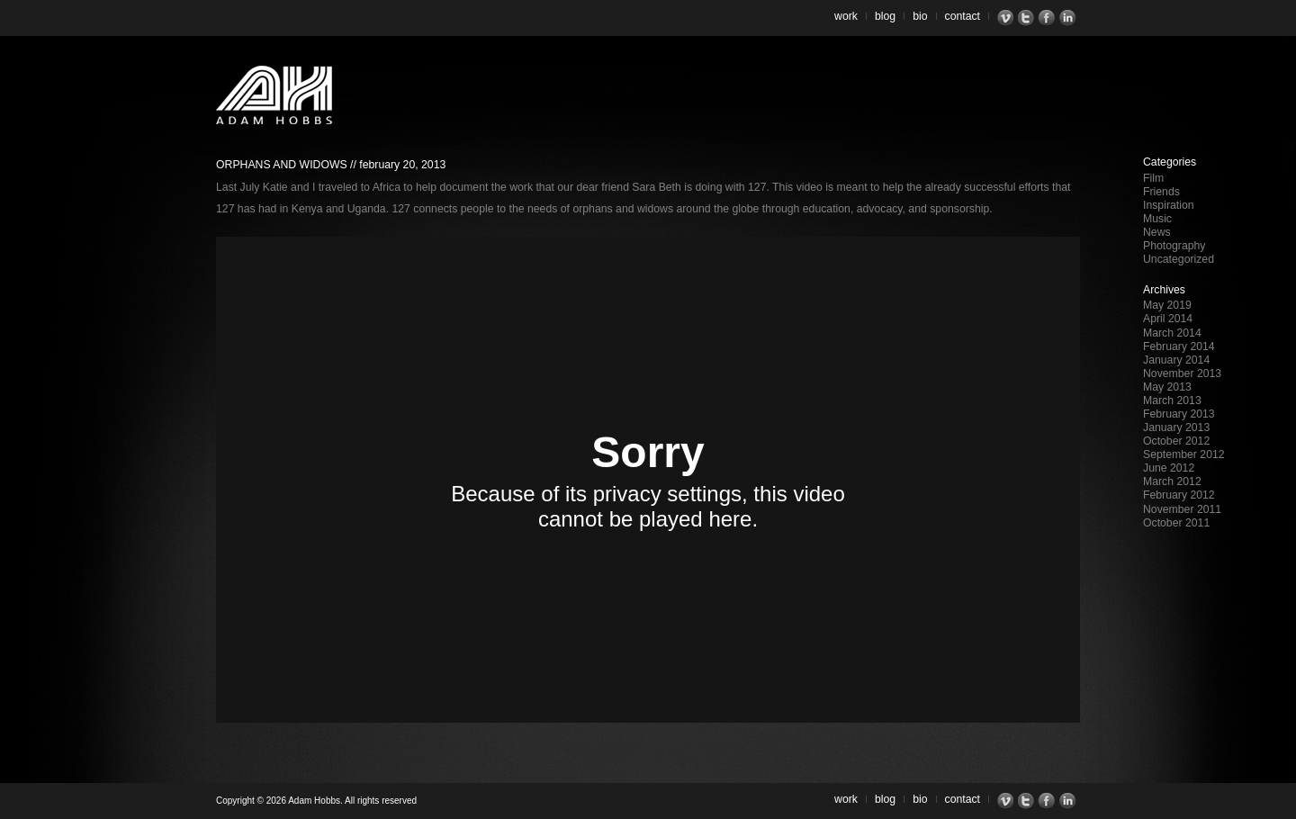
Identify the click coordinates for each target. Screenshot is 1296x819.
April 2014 (1167, 318)
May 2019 (1167, 305)
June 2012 (1168, 468)
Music (1157, 218)
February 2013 (1179, 414)
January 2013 (1176, 427)
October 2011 (1176, 523)
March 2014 (1172, 333)
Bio (920, 16)
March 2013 (1172, 400)
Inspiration (1168, 205)
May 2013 (1167, 387)
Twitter (1028, 18)
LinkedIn (1069, 18)
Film (1153, 178)
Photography (1174, 245)
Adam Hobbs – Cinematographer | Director (274, 95)
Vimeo (1007, 18)
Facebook (1049, 18)
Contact (963, 16)
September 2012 (1184, 454)
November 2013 (1182, 373)
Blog (885, 16)
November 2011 (1182, 509)
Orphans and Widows (281, 164)
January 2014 (1176, 360)
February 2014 (1179, 346)
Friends (1161, 191)
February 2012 (1179, 495)
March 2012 (1172, 481)
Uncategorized (1178, 259)
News (1157, 232)
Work (846, 16)
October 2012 (1176, 441)
